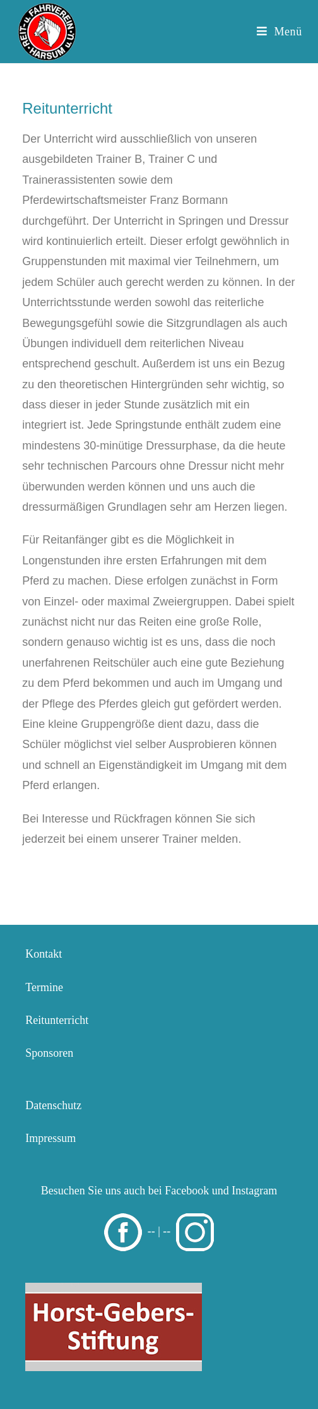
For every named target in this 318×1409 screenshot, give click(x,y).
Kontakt (43, 954)
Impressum (50, 1138)
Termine (44, 987)
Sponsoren (49, 1053)
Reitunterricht (56, 1020)
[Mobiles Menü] (279, 31)
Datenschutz (53, 1105)
